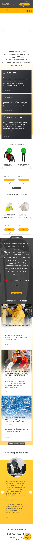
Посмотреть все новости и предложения (16, 438)
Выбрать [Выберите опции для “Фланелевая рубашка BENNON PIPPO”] (9, 159)
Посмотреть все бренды (16, 285)
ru (14, 4)
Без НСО (25, 6)
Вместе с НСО (24, 4)
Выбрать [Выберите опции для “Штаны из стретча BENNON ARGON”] (23, 159)
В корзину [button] (9, 211)
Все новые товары (16, 168)
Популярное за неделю (16, 221)
